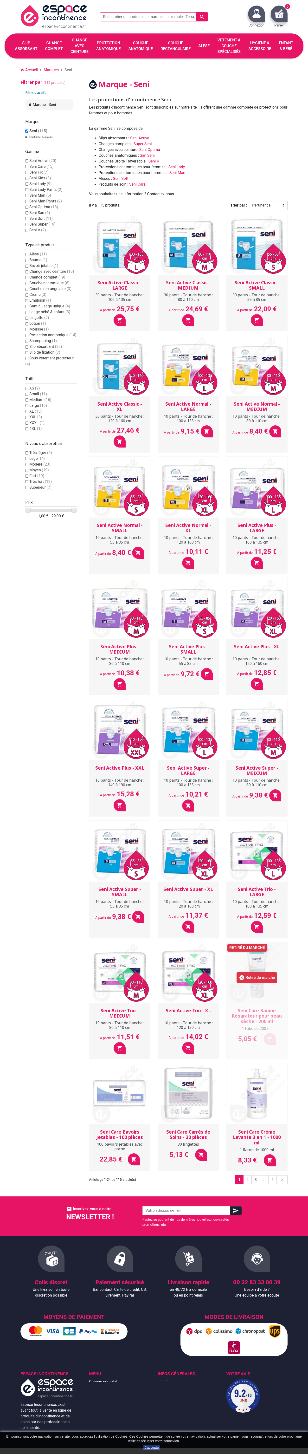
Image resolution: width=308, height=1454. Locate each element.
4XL (35, 428)
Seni (38, 131)
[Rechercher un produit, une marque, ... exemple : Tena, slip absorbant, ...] (154, 16)
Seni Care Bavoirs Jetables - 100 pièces (119, 1135)
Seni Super (42, 224)
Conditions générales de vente (183, 1393)
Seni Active (42, 160)
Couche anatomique (49, 283)
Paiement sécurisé (173, 1404)
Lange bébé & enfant (49, 312)
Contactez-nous (171, 1416)
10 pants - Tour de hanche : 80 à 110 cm (256, 418)
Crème (37, 294)
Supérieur (40, 487)
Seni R (153, 161)
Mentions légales (172, 1387)
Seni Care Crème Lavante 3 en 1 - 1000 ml (257, 1137)
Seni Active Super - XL (188, 889)
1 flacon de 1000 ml (257, 1149)
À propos (165, 1399)
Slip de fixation (44, 352)
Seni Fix (38, 172)
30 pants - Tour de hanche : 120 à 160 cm (119, 418)
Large (38, 405)
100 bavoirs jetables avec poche (119, 1146)
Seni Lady (40, 184)
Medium (40, 399)
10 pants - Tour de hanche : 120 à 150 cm (188, 1025)
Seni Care (41, 166)
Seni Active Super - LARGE (188, 771)
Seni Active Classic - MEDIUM (188, 285)
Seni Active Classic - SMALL (257, 285)
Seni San (39, 212)
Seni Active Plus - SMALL (188, 649)
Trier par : (238, 205)
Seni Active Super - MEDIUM (257, 771)
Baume (38, 260)
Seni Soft (41, 218)
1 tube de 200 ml (257, 1028)
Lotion (37, 323)
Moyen (39, 470)
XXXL (37, 423)
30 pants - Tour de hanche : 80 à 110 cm (188, 297)
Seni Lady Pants (46, 189)
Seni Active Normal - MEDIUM (257, 407)
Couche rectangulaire (50, 288)
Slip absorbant (45, 346)
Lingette (39, 317)
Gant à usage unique (49, 306)
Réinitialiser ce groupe (40, 137)
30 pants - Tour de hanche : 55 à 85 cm (256, 297)
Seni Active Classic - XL (119, 407)
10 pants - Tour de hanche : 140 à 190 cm (119, 782)
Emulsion (40, 300)
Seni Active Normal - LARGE (188, 407)
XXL (35, 417)
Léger (37, 458)
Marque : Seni (44, 104)
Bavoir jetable (43, 265)
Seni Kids (40, 178)
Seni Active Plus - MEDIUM (119, 649)
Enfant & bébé (101, 1416)
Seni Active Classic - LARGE (119, 285)
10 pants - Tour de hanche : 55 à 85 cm (119, 540)
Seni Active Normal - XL (188, 528)
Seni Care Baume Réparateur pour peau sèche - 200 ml (257, 1016)
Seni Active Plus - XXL (119, 768)
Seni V (37, 230)
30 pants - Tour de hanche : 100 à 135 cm (119, 297)
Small (38, 394)
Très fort (40, 481)
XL (35, 411)
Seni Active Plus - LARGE (256, 528)
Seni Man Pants (45, 201)
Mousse (39, 329)
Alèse (38, 254)
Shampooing (43, 340)
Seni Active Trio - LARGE (257, 892)
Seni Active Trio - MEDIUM (120, 1013)
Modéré (39, 464)
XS (34, 388)
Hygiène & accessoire (107, 1422)
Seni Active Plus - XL (257, 646)
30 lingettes (188, 1144)
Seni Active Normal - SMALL (120, 528)
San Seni (147, 155)
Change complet (47, 277)
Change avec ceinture (51, 271)
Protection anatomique (52, 335)
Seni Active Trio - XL (188, 1010)
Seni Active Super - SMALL (119, 892)
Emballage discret (173, 1410)
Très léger (40, 452)
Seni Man (40, 195)
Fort (36, 476)
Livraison (165, 1381)
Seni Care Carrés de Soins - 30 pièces (188, 1135)
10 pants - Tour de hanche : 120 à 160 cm (188, 540)
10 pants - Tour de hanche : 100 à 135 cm (188, 418)
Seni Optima (43, 207)
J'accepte (152, 1447)
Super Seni (143, 144)
